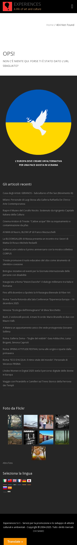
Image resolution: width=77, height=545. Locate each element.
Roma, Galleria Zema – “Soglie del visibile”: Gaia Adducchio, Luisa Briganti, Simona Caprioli (37, 340)
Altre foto (8, 463)
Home (50, 25)
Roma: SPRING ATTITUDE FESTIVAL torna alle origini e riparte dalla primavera (37, 351)
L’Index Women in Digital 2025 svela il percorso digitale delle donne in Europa (38, 372)
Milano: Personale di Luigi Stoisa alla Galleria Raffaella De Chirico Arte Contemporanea (36, 201)
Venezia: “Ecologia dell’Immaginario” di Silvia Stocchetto (32, 310)
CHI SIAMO (38, 531)
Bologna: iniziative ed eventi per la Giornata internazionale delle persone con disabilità (36, 273)
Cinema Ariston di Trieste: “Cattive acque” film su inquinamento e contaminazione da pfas (37, 223)
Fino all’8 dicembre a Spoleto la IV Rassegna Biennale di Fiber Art (36, 292)
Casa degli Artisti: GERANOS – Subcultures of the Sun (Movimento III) (38, 193)
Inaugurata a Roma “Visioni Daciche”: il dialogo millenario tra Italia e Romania (38, 283)
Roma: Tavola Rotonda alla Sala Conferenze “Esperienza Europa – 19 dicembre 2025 (38, 301)
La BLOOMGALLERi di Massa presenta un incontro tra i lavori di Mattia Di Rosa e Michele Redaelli (35, 240)
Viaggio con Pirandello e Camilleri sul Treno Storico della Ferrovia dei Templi (37, 383)
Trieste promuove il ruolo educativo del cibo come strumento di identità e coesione (36, 262)
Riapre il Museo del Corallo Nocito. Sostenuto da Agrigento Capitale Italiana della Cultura (38, 212)
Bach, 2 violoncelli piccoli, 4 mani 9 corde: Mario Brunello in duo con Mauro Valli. (38, 319)
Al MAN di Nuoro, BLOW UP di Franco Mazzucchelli (29, 232)
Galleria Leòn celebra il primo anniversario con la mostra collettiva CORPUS (38, 251)
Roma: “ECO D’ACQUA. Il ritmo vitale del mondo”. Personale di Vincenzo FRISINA (35, 361)
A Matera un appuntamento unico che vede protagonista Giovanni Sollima (37, 329)
